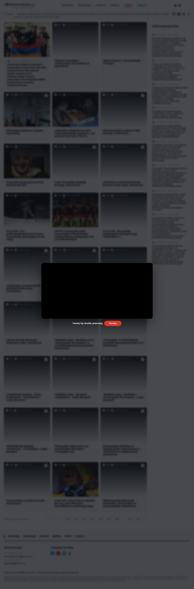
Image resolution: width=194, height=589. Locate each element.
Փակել (113, 323)
